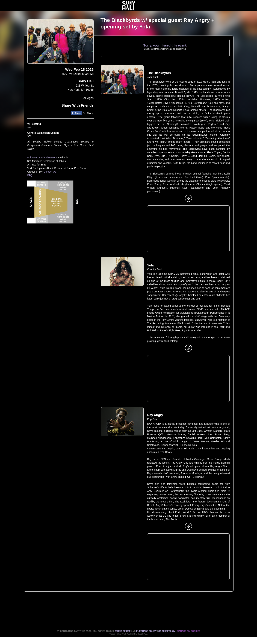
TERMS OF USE (123, 631)
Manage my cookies (188, 631)
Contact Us (50, 171)
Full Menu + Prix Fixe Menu (42, 157)
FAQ (29, 175)
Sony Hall (86, 81)
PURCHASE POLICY (146, 631)
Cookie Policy (167, 631)
